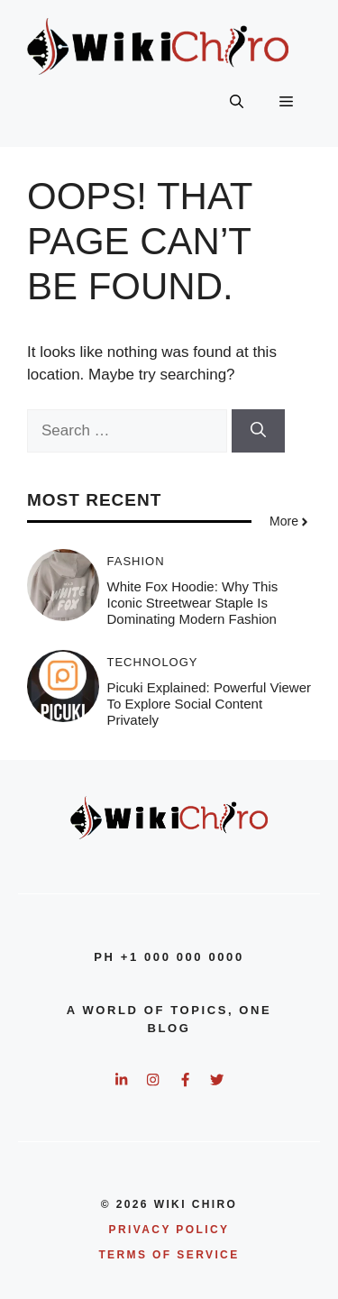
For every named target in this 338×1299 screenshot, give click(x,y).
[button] (236, 102)
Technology (152, 662)
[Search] (258, 431)
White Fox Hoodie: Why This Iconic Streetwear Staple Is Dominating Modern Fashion (193, 603)
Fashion (136, 561)
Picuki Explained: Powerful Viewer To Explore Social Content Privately (209, 703)
